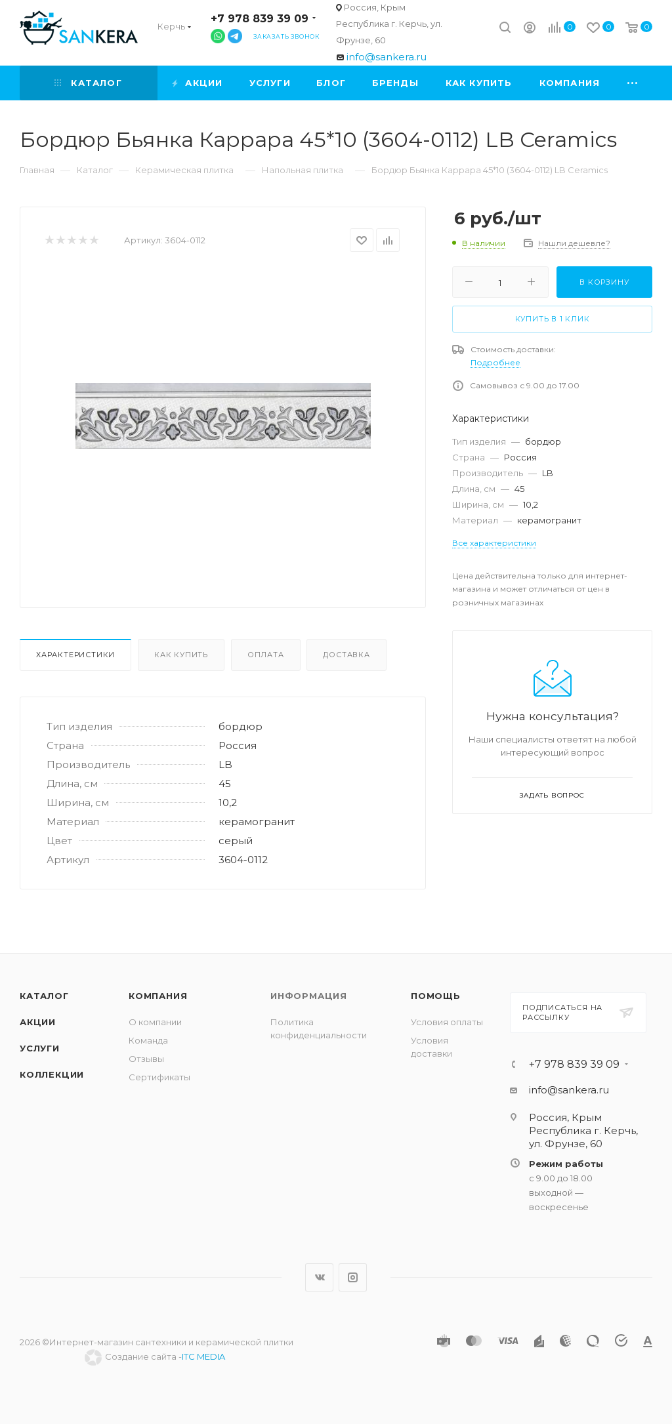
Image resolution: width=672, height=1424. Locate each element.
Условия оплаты (447, 1022)
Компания (158, 995)
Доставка (346, 654)
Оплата (265, 654)
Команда (148, 1040)
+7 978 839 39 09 (259, 18)
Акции (38, 1022)
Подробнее (495, 362)
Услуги (40, 1048)
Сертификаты (159, 1077)
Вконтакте (319, 1277)
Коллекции (52, 1074)
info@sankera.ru (386, 57)
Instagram (353, 1277)
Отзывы (146, 1058)
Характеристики (75, 654)
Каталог (44, 995)
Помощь (436, 995)
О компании (155, 1022)
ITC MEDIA (203, 1356)
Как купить (181, 654)
